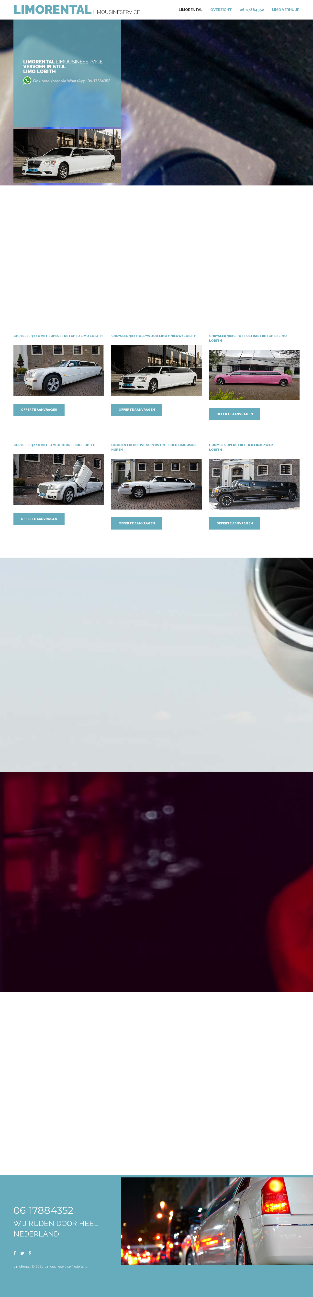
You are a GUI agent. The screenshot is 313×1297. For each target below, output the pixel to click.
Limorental (190, 10)
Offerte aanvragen (39, 410)
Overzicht (221, 10)
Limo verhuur (286, 10)
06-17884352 (252, 10)
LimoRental (52, 9)
